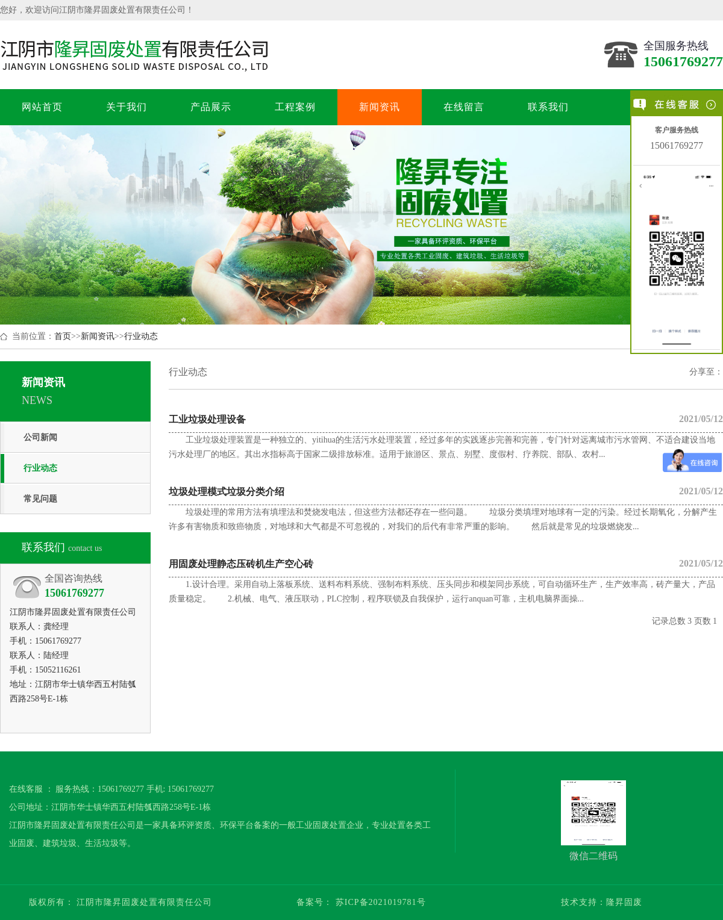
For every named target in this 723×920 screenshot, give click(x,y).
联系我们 (548, 107)
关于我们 (126, 107)
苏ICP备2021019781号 (379, 902)
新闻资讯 (379, 107)
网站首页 (42, 107)
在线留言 (463, 107)
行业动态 (141, 336)
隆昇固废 (624, 902)
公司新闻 (40, 437)
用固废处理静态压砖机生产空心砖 (446, 563)
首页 (62, 336)
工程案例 (295, 107)
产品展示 (210, 107)
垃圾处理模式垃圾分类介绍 (446, 491)
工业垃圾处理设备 (446, 419)
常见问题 (40, 498)
